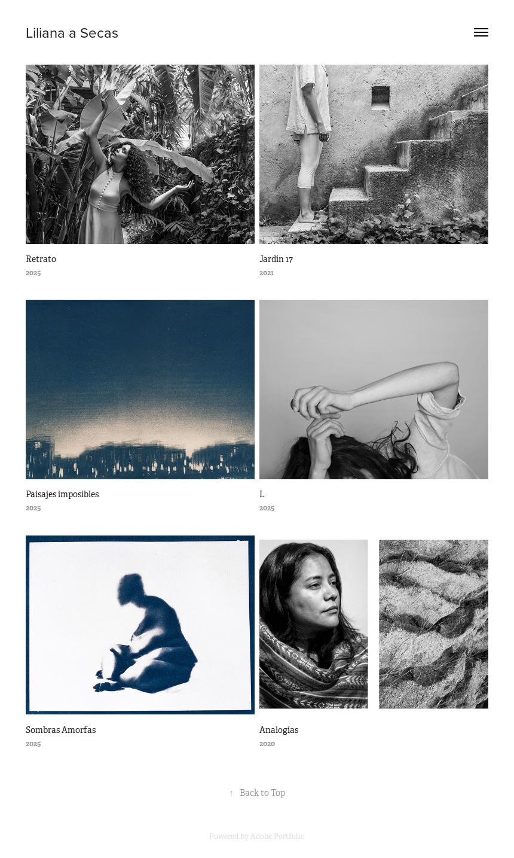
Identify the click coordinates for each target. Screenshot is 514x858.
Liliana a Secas (72, 32)
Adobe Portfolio (277, 836)
